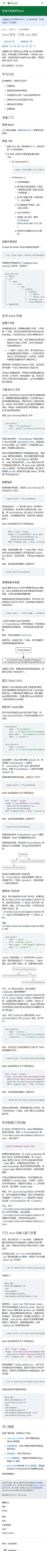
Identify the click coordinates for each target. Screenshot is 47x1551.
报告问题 (9, 41)
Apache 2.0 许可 (38, 1485)
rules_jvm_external (15, 1438)
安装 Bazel (27, 130)
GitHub (4, 1511)
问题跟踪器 (6, 1525)
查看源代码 (26, 41)
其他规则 (11, 1453)
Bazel (4, 30)
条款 (4, 1544)
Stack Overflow (8, 1533)
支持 (4, 1521)
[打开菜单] (4, 3)
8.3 (26, 46)
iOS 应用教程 (30, 1466)
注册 (14, 22)
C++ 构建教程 (13, 1458)
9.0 (10, 46)
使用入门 (12, 30)
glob (10, 471)
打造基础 (5, 19)
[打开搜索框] (42, 3)
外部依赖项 (12, 1446)
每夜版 (5, 46)
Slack (4, 1529)
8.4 (22, 46)
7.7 (34, 46)
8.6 (14, 46)
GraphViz (24, 635)
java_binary (21, 1254)
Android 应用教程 (14, 1466)
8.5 (18, 46)
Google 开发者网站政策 (33, 1488)
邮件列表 (33, 19)
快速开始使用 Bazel (13, 10)
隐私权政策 (12, 1544)
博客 (4, 1507)
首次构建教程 (24, 30)
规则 (25, 442)
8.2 (30, 46)
